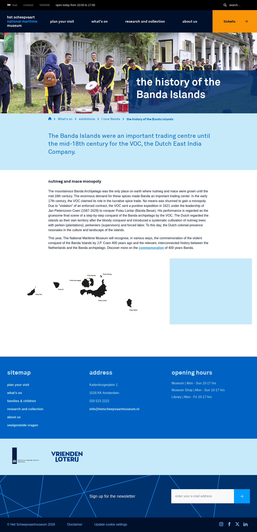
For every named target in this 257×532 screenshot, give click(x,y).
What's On (14, 393)
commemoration (151, 248)
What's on (65, 119)
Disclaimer (74, 524)
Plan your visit (18, 385)
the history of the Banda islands (150, 119)
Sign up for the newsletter (112, 496)
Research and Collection (25, 409)
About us (14, 417)
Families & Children (21, 401)
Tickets (236, 21)
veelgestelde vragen (22, 425)
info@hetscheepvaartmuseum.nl (114, 409)
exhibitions (87, 119)
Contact (28, 5)
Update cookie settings (110, 524)
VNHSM (44, 5)
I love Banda (111, 119)
